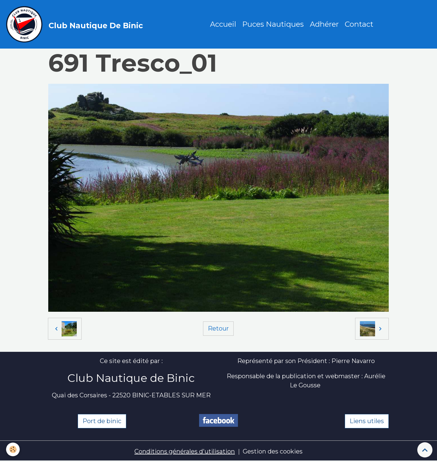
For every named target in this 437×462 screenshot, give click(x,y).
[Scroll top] (424, 449)
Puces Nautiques (273, 24)
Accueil (223, 24)
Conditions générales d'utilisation (184, 451)
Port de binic (102, 421)
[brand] (76, 24)
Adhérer (324, 24)
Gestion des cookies (273, 451)
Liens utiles (367, 421)
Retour (218, 328)
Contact (359, 24)
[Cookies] (13, 449)
